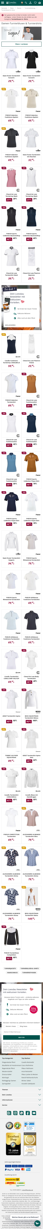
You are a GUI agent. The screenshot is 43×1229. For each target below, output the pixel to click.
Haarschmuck (12, 973)
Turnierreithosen (29, 973)
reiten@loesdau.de (27, 1190)
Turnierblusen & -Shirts (30, 968)
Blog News (23, 1026)
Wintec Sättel (26, 1081)
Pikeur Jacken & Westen (30, 1074)
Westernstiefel (7, 1071)
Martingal (5, 1077)
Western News (11, 1026)
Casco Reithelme (27, 1065)
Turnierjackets (10, 968)
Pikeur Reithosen (27, 1068)
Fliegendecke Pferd (8, 1062)
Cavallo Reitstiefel (28, 1062)
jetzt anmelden (10, 325)
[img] (39, 3)
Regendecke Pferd (8, 1068)
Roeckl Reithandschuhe (30, 1077)
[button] (2, 3)
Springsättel (6, 1084)
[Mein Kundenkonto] (30, 4)
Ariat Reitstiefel (27, 1071)
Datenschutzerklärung (11, 1049)
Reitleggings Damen (9, 1081)
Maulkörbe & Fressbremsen (11, 1065)
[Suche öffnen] (26, 3)
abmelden (14, 1051)
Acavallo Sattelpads (28, 1084)
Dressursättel (6, 1074)
